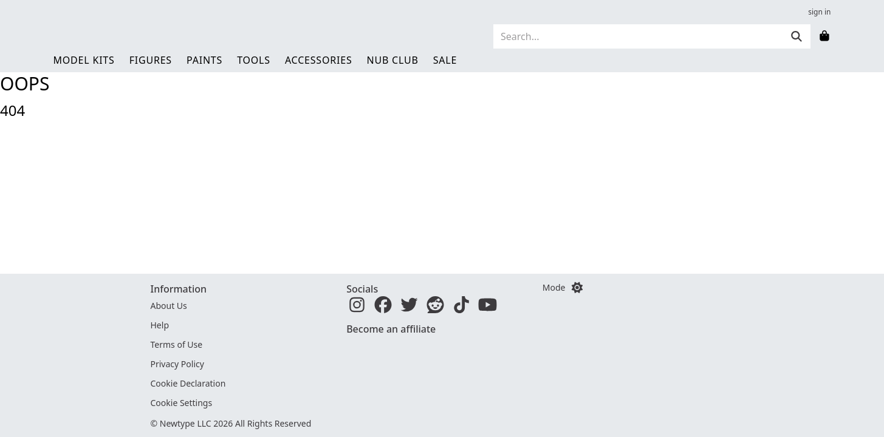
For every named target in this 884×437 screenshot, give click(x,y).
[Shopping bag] (824, 36)
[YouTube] (487, 308)
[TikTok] (461, 308)
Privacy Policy (177, 364)
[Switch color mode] (577, 288)
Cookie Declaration (188, 383)
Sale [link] (445, 60)
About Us (169, 305)
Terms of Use (177, 344)
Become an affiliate (391, 329)
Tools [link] (253, 60)
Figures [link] (150, 60)
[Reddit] (435, 308)
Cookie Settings (182, 402)
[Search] (638, 36)
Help (160, 325)
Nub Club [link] (393, 60)
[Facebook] (383, 308)
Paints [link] (204, 60)
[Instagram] (357, 308)
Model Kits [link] (84, 60)
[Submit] (796, 36)
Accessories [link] (318, 60)
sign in (819, 12)
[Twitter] (409, 308)
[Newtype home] (126, 36)
